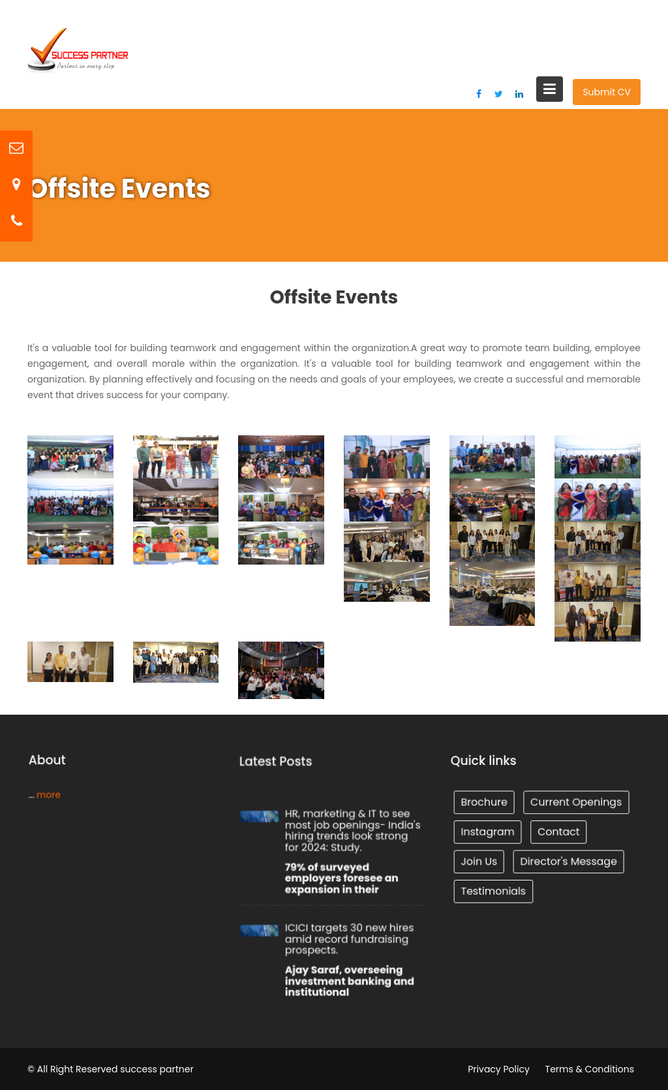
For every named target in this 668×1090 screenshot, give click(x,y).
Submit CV (607, 92)
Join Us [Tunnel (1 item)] (480, 860)
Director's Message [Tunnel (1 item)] (568, 860)
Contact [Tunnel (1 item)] (558, 831)
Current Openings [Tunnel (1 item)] (574, 803)
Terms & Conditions (589, 1069)
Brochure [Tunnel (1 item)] (485, 803)
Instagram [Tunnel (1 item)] (489, 831)
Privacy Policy (499, 1069)
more (50, 794)
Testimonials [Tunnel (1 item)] (494, 889)
